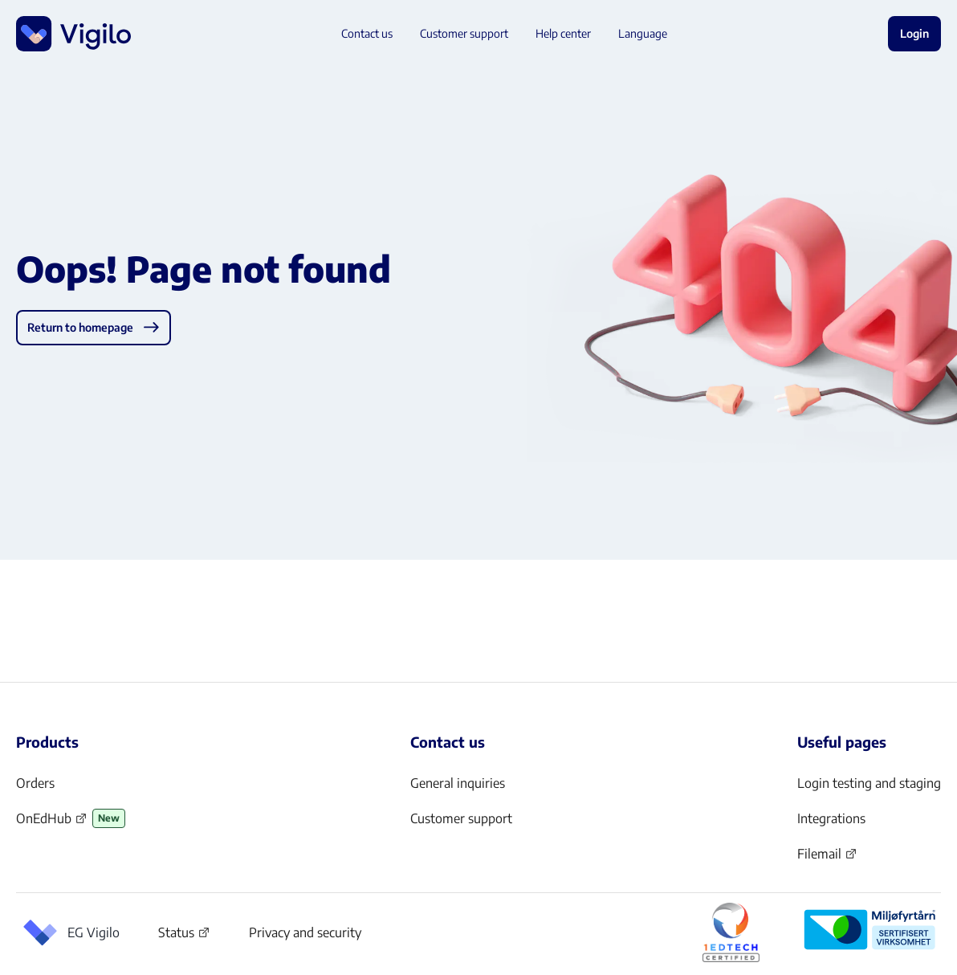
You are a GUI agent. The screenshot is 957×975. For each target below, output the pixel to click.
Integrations (831, 818)
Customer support (461, 818)
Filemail (827, 858)
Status (184, 935)
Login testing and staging (869, 783)
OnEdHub (52, 823)
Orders (35, 783)
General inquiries (457, 783)
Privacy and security (305, 932)
